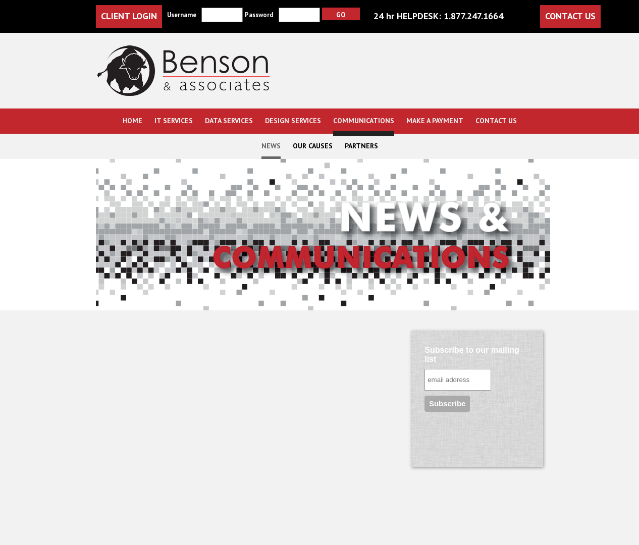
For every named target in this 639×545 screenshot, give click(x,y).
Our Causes (313, 145)
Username (181, 15)
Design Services (293, 120)
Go (340, 14)
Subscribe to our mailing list (471, 354)
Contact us (496, 120)
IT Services (173, 120)
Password (259, 15)
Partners (361, 145)
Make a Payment (434, 120)
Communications (363, 120)
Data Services (229, 120)
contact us (570, 16)
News (271, 145)
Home (132, 120)
